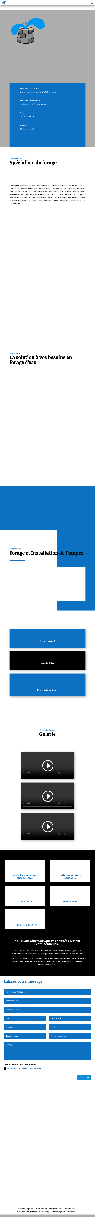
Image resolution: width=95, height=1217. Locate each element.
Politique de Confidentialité (48, 1209)
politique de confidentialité (29, 1068)
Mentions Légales (25, 1209)
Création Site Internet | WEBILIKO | (33, 1212)
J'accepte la (22, 1068)
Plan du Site (70, 1209)
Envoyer (84, 1077)
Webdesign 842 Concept (63, 1212)
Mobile (23, 125)
